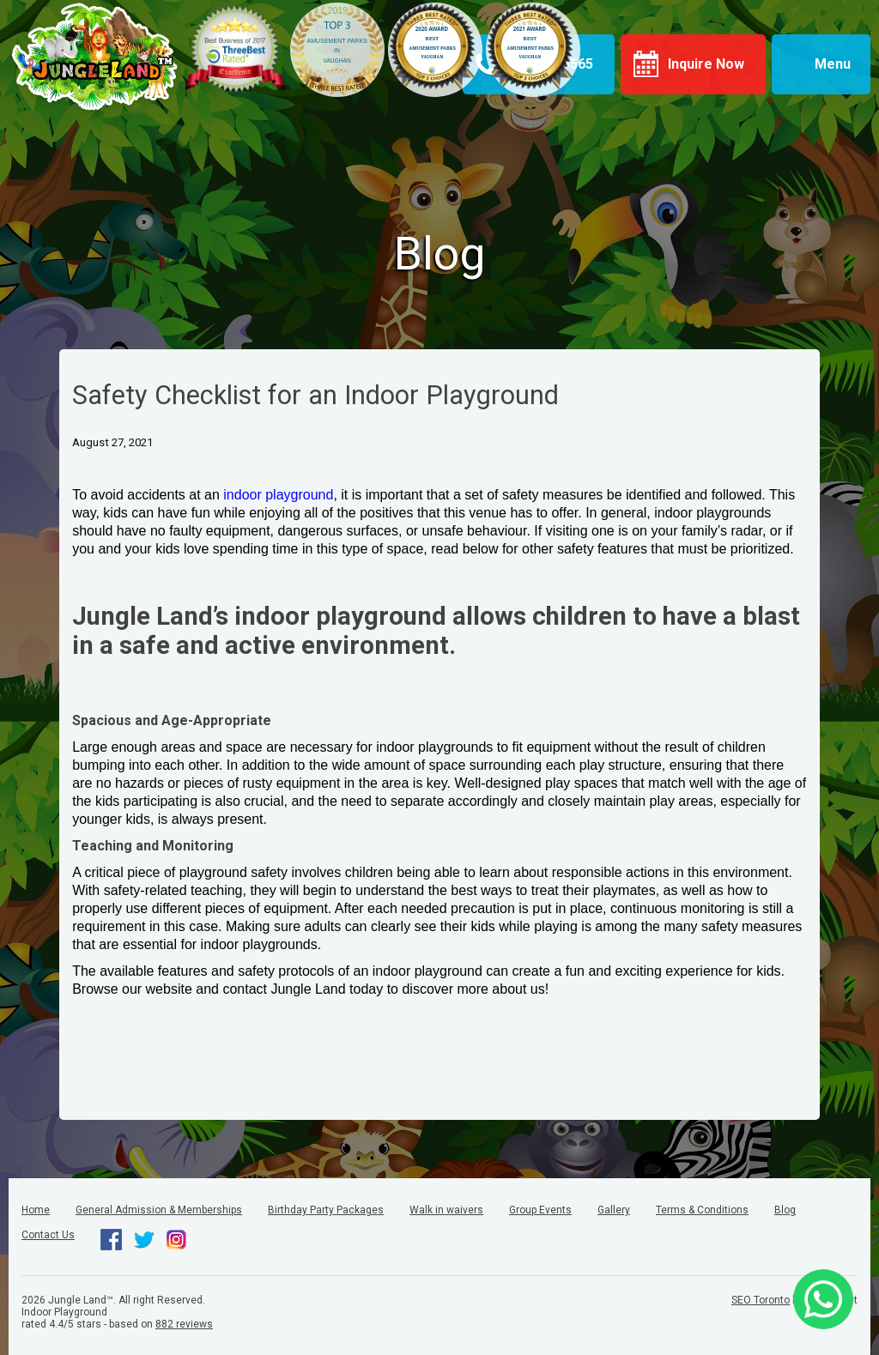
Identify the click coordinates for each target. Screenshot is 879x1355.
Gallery (613, 1210)
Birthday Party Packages (326, 1210)
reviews (184, 1324)
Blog (785, 1210)
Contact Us (48, 1235)
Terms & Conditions (702, 1210)
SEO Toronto (760, 1300)
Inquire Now (706, 64)
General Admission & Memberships (159, 1210)
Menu (833, 64)
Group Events (540, 1210)
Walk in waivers (446, 1210)
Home (35, 1210)
